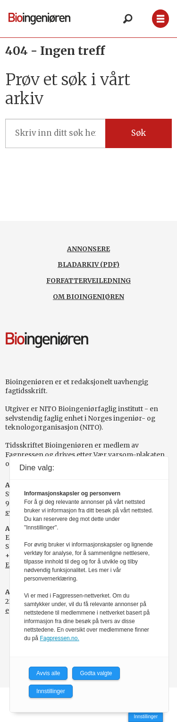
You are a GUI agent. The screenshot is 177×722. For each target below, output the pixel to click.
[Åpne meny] (160, 18)
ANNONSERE (88, 249)
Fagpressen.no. (59, 638)
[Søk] (127, 18)
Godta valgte (96, 673)
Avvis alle (48, 673)
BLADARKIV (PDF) (88, 264)
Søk (138, 133)
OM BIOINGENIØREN (88, 296)
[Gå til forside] (39, 18)
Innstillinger (146, 716)
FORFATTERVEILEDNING (88, 280)
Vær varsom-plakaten (129, 454)
